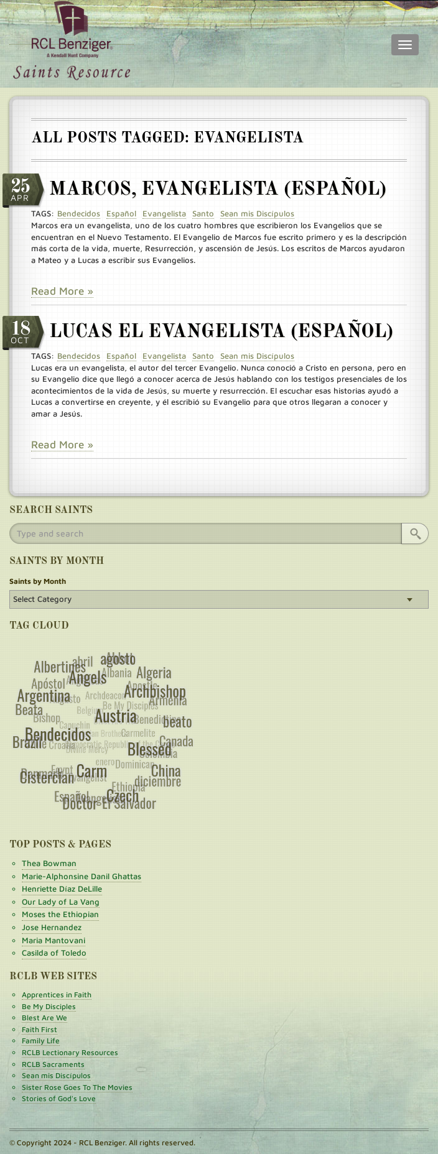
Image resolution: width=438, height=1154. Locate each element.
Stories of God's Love (59, 1098)
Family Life (41, 1040)
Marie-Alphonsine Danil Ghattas (81, 876)
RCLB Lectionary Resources (70, 1052)
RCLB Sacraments (53, 1064)
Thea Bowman (49, 863)
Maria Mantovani (53, 940)
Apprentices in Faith (56, 994)
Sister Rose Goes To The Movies (77, 1087)
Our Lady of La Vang (61, 902)
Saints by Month (37, 581)
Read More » (62, 291)
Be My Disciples (49, 1006)
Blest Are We (44, 1017)
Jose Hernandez (52, 927)
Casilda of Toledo (54, 953)
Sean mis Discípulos (56, 1075)
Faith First (39, 1029)
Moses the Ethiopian (60, 914)
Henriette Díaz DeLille (62, 888)
